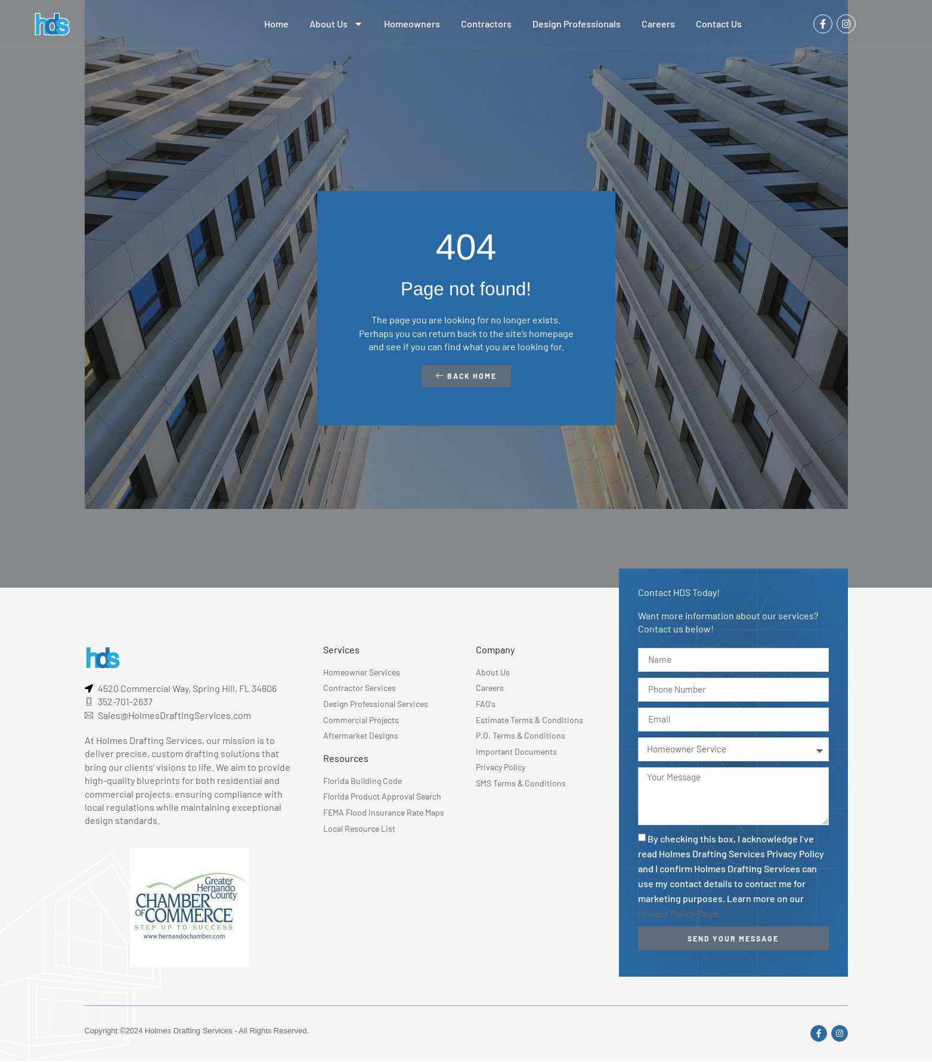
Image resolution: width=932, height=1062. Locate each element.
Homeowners (412, 23)
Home (276, 23)
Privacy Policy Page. (679, 917)
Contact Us (719, 23)
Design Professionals (576, 23)
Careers (658, 23)
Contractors (486, 23)
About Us (336, 24)
